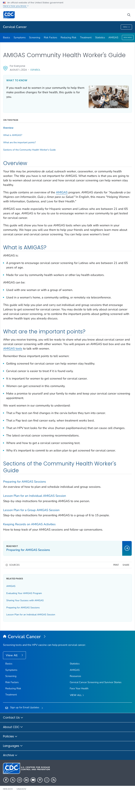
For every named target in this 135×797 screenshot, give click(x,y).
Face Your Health (79, 688)
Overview (8, 127)
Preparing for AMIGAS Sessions (24, 482)
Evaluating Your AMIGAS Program (24, 593)
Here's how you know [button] (16, 5)
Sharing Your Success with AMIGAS (25, 600)
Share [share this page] (126, 565)
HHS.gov (8, 789)
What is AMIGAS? (12, 135)
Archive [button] (10, 755)
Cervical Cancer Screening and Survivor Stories (95, 682)
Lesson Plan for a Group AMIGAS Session (31, 510)
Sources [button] (14, 565)
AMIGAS (113, 37)
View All (12, 655)
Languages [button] (13, 746)
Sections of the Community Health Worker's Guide (29, 149)
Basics (6, 37)
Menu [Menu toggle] (126, 27)
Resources (75, 676)
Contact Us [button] (13, 717)
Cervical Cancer (15, 27)
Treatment (85, 37)
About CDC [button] (13, 727)
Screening (34, 37)
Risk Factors (50, 37)
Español (35, 69)
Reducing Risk (68, 37)
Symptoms (20, 37)
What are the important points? (19, 142)
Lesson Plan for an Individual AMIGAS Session (34, 496)
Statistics (100, 37)
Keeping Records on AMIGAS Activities (29, 524)
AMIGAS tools (12, 349)
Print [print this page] (116, 565)
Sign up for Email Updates (24, 707)
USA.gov (21, 789)
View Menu (127, 37)
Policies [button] (10, 736)
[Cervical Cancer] (67, 637)
